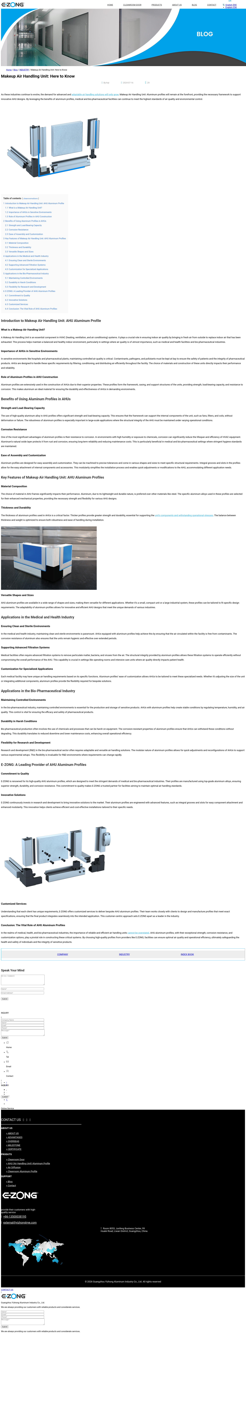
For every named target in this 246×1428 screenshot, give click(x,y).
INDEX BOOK (187, 954)
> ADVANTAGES (14, 1140)
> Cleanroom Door (15, 1162)
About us (177, 5)
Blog (194, 5)
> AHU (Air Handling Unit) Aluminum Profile (28, 1166)
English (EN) (231, 5)
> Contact (11, 1188)
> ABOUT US (12, 1136)
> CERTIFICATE (13, 1152)
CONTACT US (7, 1293)
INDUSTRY (24, 70)
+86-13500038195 (14, 1219)
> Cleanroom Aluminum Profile (21, 1174)
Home (110, 5)
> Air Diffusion (13, 1170)
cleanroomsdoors (30, 198)
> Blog (9, 1184)
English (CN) (231, 7)
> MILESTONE (13, 1148)
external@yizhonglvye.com (20, 1225)
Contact (211, 5)
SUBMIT (5, 1100)
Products (157, 5)
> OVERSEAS (12, 1144)
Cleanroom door (132, 5)
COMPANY (62, 954)
